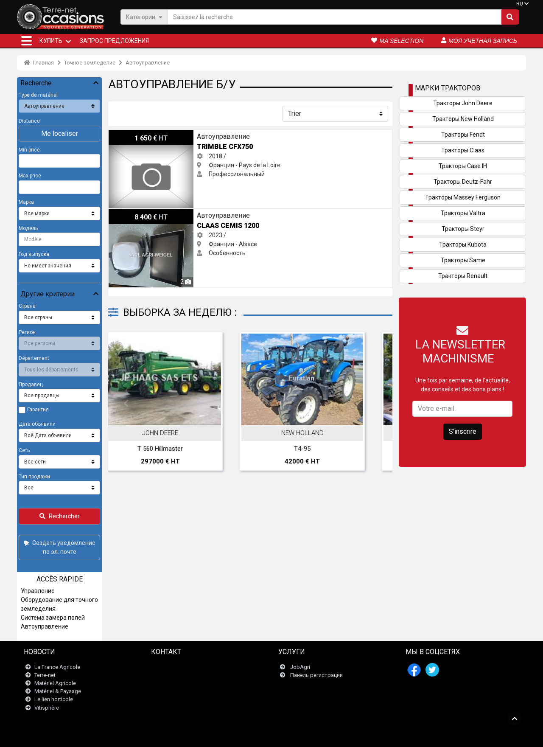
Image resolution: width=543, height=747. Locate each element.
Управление (38, 590)
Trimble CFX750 (130, 134)
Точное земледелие (89, 62)
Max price (30, 176)
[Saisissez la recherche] (334, 17)
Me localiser (59, 133)
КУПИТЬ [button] (50, 40)
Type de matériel (38, 95)
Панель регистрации (316, 675)
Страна (27, 306)
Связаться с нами (179, 667)
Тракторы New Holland (463, 118)
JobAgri (300, 667)
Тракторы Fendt (463, 134)
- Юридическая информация (265, 736)
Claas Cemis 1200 (133, 213)
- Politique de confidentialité (335, 736)
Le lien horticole (53, 699)
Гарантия (38, 410)
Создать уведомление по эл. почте (58, 547)
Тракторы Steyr (463, 228)
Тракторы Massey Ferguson (463, 197)
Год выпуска (34, 254)
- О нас (377, 736)
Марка (26, 202)
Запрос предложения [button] (114, 40)
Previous (126, 403)
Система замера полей (53, 617)
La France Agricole (57, 667)
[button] (26, 41)
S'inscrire (462, 431)
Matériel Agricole (55, 683)
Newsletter (169, 675)
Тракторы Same (463, 260)
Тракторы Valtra (463, 213)
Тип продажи (34, 477)
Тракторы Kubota (463, 244)
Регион (27, 332)
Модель (28, 228)
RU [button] (519, 4)
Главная (39, 62)
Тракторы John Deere (463, 103)
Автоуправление (148, 62)
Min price (29, 150)
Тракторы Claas (462, 150)
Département (34, 358)
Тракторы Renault (462, 275)
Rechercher (59, 516)
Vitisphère (46, 708)
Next (374, 403)
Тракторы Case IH (463, 166)
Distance (29, 121)
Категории (144, 16)
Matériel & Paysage (57, 691)
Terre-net (45, 675)
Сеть (24, 450)
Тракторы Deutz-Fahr (463, 181)
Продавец (31, 385)
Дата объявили (37, 424)
